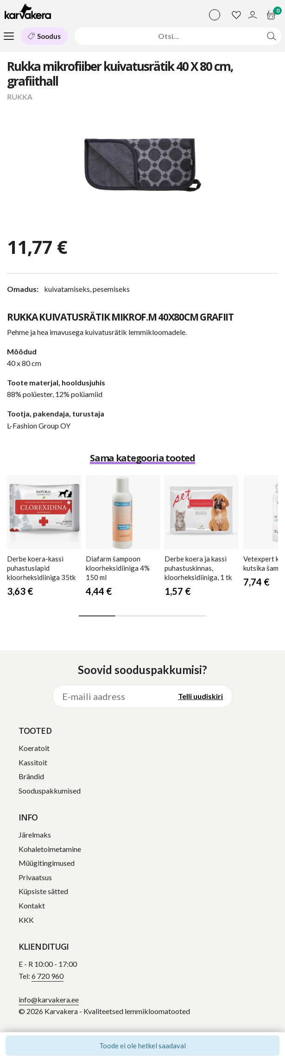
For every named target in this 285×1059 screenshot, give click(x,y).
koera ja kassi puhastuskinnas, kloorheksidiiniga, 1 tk (198, 568)
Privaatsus (35, 877)
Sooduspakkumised (50, 790)
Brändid (31, 776)
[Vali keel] (214, 14)
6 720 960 (47, 975)
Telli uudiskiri (200, 696)
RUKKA (19, 96)
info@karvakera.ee (49, 999)
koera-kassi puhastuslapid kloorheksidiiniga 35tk (41, 568)
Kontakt (32, 905)
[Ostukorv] (272, 14)
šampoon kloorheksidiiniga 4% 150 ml (118, 568)
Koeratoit (34, 748)
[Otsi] (169, 36)
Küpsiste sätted (43, 891)
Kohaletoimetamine (50, 849)
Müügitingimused (47, 862)
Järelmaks (35, 834)
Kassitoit (33, 762)
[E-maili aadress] (111, 696)
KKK (26, 919)
